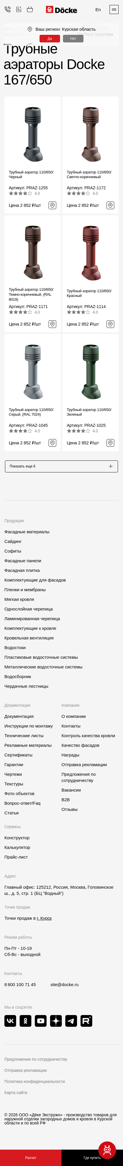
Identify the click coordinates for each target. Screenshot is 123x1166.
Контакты (71, 728)
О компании (74, 718)
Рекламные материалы (28, 747)
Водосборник (17, 679)
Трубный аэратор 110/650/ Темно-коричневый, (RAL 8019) (31, 294)
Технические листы (24, 738)
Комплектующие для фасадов (35, 582)
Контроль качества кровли (88, 738)
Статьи (11, 815)
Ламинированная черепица (32, 621)
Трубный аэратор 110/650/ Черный (31, 174)
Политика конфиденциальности (34, 1084)
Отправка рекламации (84, 767)
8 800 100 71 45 (20, 987)
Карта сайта (15, 1095)
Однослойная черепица (28, 611)
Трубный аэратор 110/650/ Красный (89, 293)
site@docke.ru (64, 987)
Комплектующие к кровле (30, 630)
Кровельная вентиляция (29, 640)
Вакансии (71, 792)
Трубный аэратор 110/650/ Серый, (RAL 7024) (31, 412)
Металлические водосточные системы (43, 669)
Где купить (92, 1157)
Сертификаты (18, 757)
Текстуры (13, 786)
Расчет (30, 1157)
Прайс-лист (16, 859)
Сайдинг (13, 543)
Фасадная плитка (22, 572)
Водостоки (15, 650)
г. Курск (44, 920)
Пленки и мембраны (25, 592)
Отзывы (70, 811)
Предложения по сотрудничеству (79, 779)
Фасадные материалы (26, 534)
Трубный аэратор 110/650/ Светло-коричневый (89, 174)
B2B (66, 802)
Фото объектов (19, 796)
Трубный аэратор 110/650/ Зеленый (89, 412)
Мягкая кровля (19, 601)
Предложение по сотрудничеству (35, 1062)
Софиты (12, 553)
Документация (19, 718)
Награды (70, 757)
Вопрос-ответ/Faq (22, 805)
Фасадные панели (22, 563)
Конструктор (17, 840)
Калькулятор (17, 849)
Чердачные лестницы (26, 688)
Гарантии (13, 767)
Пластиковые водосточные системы (41, 659)
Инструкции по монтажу (28, 728)
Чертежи (13, 776)
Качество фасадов (80, 747)
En (98, 9)
